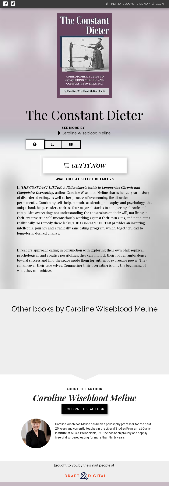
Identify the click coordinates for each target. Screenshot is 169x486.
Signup (142, 3)
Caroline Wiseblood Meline (86, 133)
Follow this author (84, 409)
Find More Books (120, 3)
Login (158, 3)
